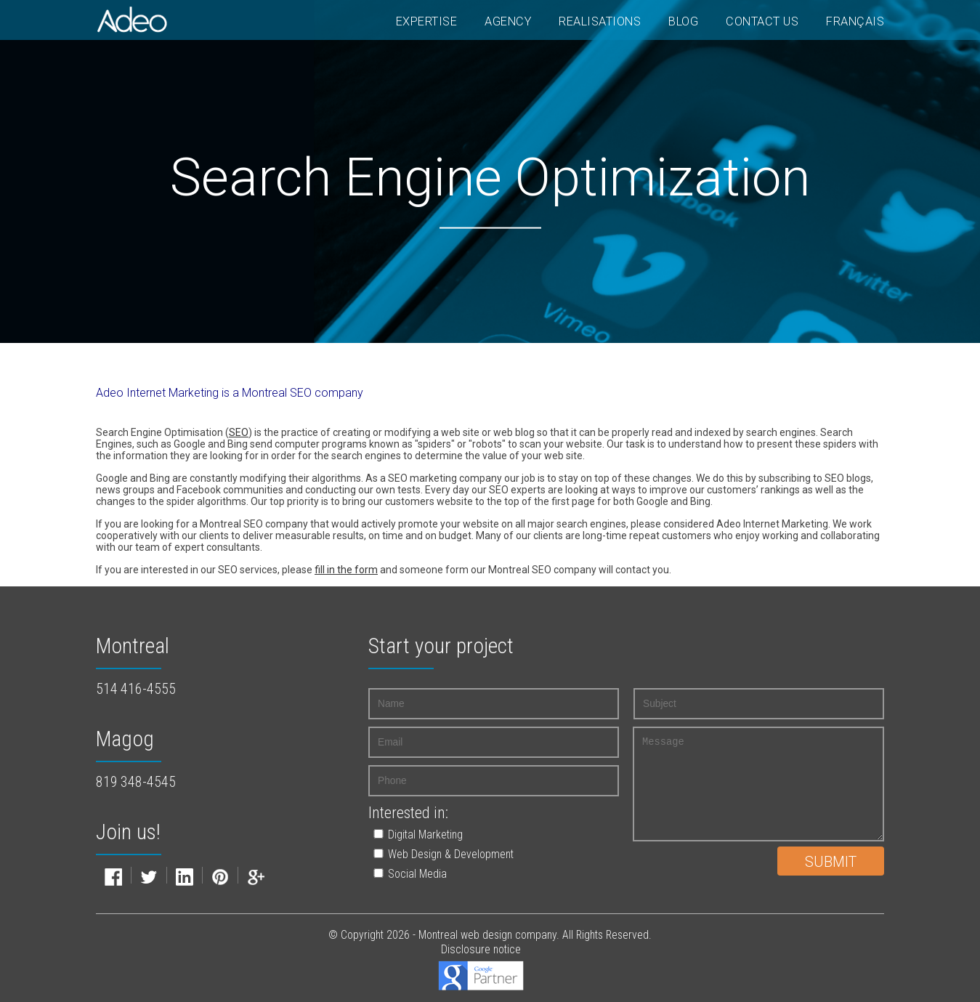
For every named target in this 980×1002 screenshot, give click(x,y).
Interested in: (408, 813)
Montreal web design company (487, 935)
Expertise (427, 21)
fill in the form (346, 569)
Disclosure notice (481, 949)
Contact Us (762, 21)
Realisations (600, 21)
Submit (831, 862)
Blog (683, 21)
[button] (478, 834)
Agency (508, 21)
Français (855, 21)
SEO (238, 432)
